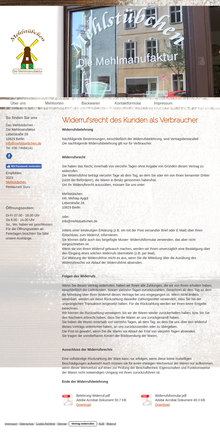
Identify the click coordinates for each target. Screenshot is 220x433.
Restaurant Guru (18, 187)
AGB (101, 423)
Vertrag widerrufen (82, 423)
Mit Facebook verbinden (24, 166)
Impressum (11, 423)
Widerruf (111, 423)
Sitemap (62, 423)
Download (83, 405)
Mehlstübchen (16, 182)
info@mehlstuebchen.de (23, 143)
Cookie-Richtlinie (45, 423)
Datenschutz (26, 423)
